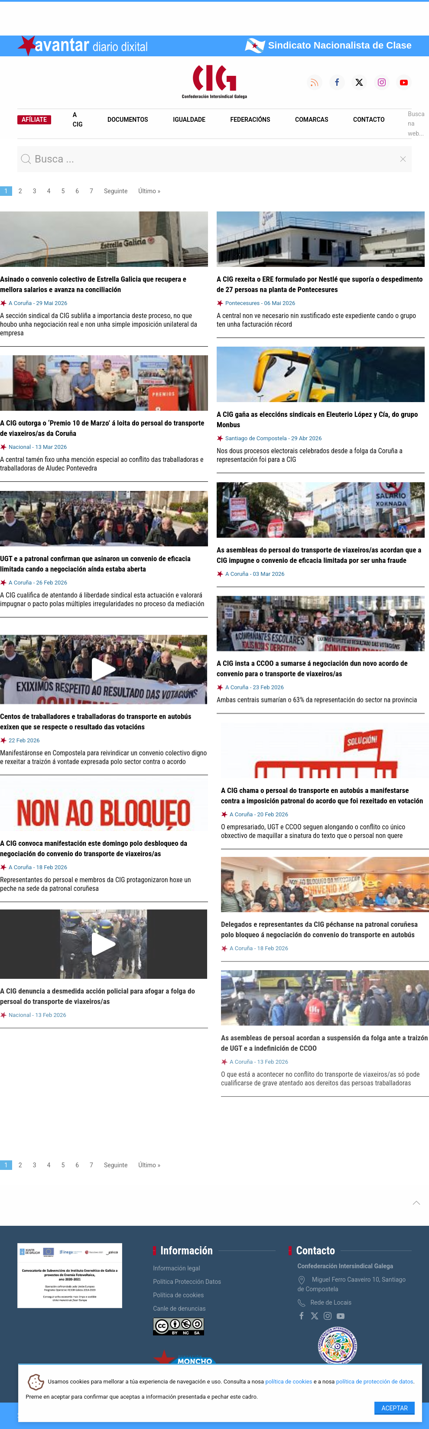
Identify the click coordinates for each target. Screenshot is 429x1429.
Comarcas (311, 119)
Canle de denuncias (179, 1308)
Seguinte (115, 191)
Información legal (176, 1268)
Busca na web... (416, 123)
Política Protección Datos (187, 1281)
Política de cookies (178, 1295)
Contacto (369, 119)
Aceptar (394, 1408)
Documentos (127, 119)
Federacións (250, 119)
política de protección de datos (374, 1382)
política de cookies (288, 1382)
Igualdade (189, 119)
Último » (149, 191)
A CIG (78, 119)
